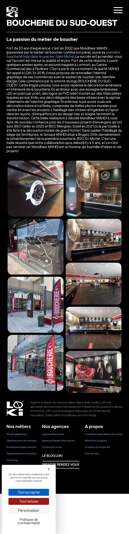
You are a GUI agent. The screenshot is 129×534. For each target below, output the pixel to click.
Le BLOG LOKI (52, 455)
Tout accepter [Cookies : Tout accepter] (29, 492)
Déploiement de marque (21, 440)
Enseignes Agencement (21, 447)
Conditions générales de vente (104, 434)
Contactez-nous (52, 447)
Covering (12, 460)
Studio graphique (16, 434)
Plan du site (92, 453)
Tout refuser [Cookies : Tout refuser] (28, 501)
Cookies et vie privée (97, 447)
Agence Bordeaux (53, 434)
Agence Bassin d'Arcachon (58, 440)
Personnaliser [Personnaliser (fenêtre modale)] (28, 510)
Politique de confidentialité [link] (29, 521)
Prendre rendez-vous (60, 464)
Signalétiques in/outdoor (21, 453)
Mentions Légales (96, 440)
